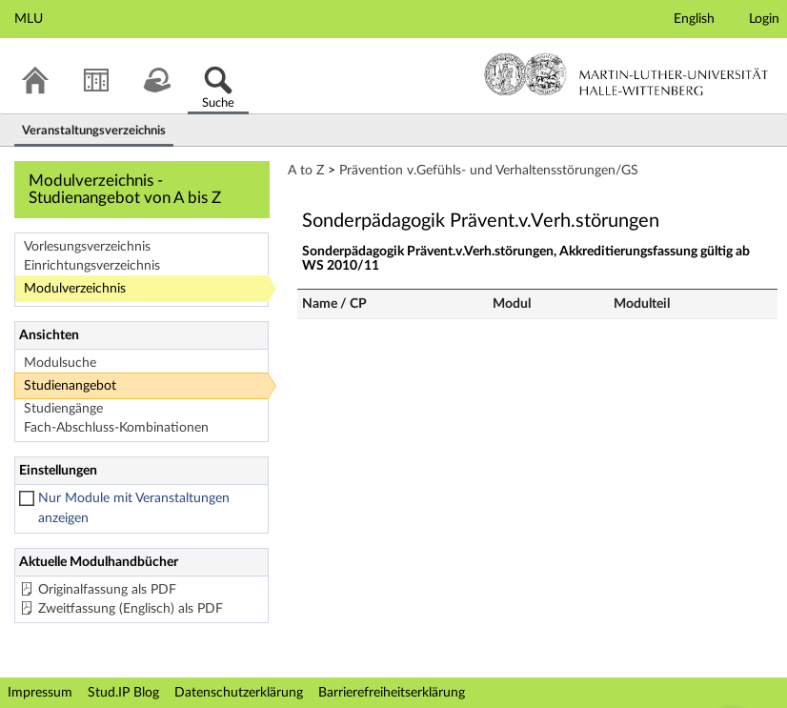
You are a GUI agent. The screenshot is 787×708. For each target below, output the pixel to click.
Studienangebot (70, 386)
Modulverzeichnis (75, 288)
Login (764, 19)
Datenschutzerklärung (238, 692)
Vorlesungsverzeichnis (87, 246)
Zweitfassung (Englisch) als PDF (130, 609)
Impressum (40, 692)
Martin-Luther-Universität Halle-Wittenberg (626, 74)
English (694, 19)
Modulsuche (60, 363)
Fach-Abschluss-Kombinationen (116, 428)
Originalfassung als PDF (107, 590)
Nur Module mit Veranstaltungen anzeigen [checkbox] (134, 508)
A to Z (306, 170)
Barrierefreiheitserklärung (391, 692)
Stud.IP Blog (123, 692)
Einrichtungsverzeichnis (92, 266)
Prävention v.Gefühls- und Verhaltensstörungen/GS (488, 170)
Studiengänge (63, 408)
